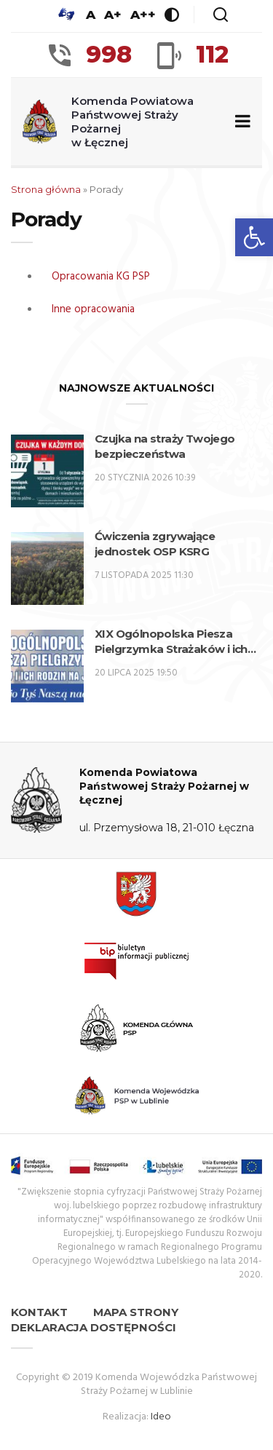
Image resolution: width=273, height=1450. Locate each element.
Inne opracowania (93, 309)
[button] (254, 237)
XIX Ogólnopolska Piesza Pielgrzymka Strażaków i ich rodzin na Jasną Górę (171, 642)
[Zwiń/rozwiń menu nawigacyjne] (239, 122)
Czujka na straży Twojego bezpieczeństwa (165, 446)
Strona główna (46, 189)
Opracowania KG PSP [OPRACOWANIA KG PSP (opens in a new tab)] (101, 276)
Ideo (161, 1417)
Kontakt (39, 1312)
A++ (143, 14)
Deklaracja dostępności (93, 1327)
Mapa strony (135, 1312)
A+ (113, 14)
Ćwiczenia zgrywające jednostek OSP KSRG (155, 543)
